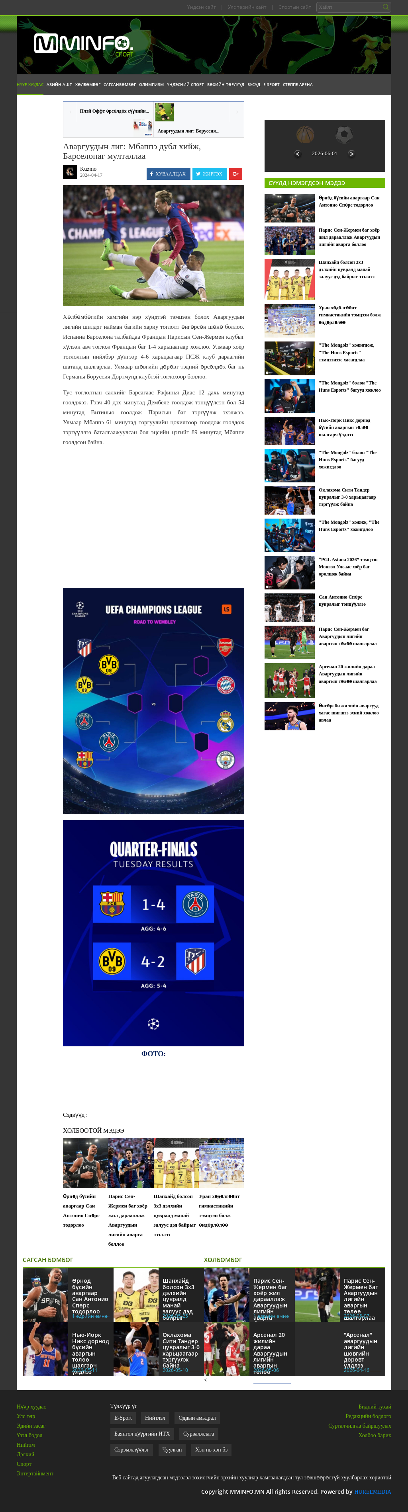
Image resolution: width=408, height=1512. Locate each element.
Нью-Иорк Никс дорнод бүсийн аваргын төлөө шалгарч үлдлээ (344, 427)
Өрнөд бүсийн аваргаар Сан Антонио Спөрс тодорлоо (81, 1210)
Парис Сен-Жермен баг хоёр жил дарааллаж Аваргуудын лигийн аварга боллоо (127, 1220)
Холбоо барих (375, 1435)
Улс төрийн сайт (247, 7)
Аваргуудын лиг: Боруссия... (189, 131)
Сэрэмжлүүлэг (131, 1450)
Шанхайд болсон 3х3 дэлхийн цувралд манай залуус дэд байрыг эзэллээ (175, 1215)
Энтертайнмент (35, 1474)
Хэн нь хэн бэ (211, 1450)
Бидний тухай (375, 1407)
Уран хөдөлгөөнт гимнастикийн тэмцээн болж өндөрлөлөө (219, 1210)
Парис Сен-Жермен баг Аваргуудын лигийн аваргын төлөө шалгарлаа (348, 636)
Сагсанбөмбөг (120, 84)
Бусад (253, 84)
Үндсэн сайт (201, 7)
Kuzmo (88, 169)
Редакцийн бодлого (368, 1416)
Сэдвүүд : (75, 1115)
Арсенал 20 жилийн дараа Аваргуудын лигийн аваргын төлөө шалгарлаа (348, 674)
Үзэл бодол (29, 1435)
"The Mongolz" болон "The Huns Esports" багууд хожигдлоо (348, 460)
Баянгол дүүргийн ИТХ (142, 1434)
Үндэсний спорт (185, 84)
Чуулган (172, 1450)
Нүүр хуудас (30, 84)
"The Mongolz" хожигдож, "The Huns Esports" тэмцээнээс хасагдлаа (346, 352)
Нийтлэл (155, 1418)
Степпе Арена (298, 84)
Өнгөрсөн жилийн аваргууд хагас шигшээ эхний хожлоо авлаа (349, 713)
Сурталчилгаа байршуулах (359, 1426)
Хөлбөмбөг (87, 84)
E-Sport (271, 84)
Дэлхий (25, 1454)
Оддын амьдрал (197, 1418)
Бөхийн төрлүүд (225, 84)
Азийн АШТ (59, 84)
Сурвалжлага (198, 1434)
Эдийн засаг (31, 1426)
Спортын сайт (295, 7)
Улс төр (26, 1416)
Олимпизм (151, 84)
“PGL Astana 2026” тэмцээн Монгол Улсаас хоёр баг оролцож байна (348, 567)
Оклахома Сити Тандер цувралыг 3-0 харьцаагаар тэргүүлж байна (347, 497)
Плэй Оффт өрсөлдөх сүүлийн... (114, 111)
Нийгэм (26, 1445)
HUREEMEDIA (372, 1492)
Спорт (24, 1464)
